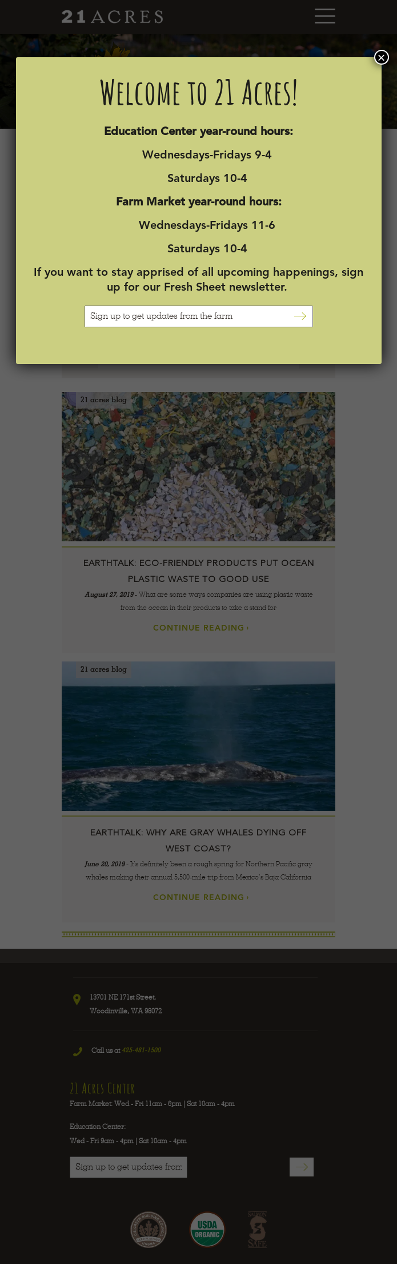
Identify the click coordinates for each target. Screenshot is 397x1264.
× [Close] (381, 57)
